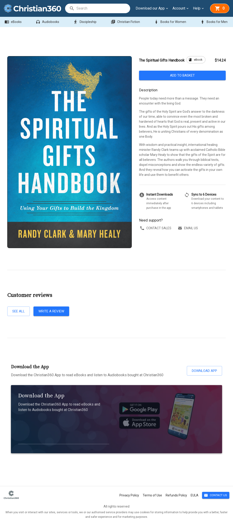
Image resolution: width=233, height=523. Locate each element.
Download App (204, 370)
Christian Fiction (126, 22)
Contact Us (215, 495)
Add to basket (182, 75)
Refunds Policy (176, 495)
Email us (188, 228)
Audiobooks (48, 22)
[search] (103, 8)
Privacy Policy (129, 495)
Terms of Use (152, 495)
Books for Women (170, 22)
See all (19, 311)
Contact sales (156, 228)
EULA (194, 495)
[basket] (219, 8)
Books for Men (214, 22)
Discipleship (85, 22)
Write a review (51, 311)
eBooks (13, 22)
